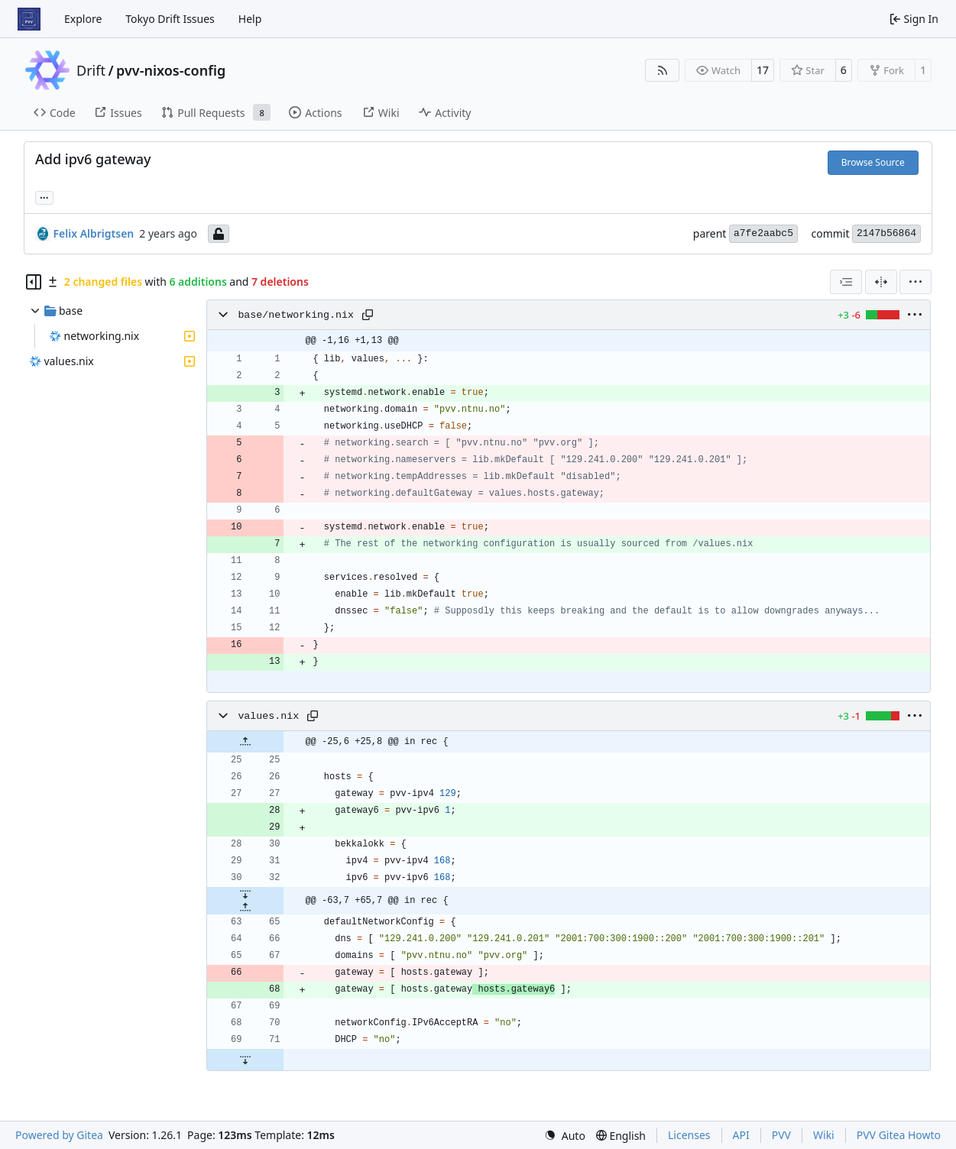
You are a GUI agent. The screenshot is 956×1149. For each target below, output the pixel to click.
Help (250, 18)
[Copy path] (367, 314)
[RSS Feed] (662, 70)
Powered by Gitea (59, 1135)
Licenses (689, 1135)
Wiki (823, 1135)
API (741, 1135)
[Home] (29, 19)
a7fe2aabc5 (763, 233)
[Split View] (881, 282)
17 (763, 70)
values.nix (268, 716)
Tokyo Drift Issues (170, 18)
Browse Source (873, 162)
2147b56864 (886, 233)
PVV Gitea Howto (899, 1135)
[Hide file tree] (33, 282)
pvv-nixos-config (170, 70)
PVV (781, 1135)
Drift (90, 70)
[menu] (915, 282)
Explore (83, 18)
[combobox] (846, 282)
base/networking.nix (296, 315)
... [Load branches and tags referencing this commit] (44, 196)
